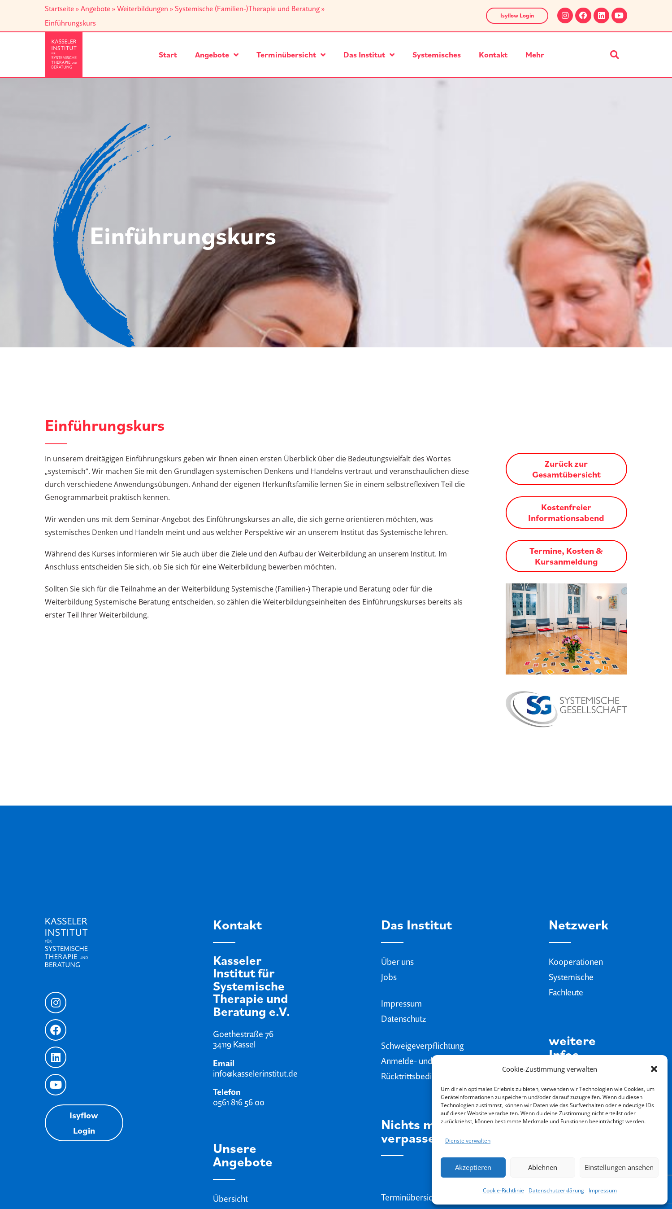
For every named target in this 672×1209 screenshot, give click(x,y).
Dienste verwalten (467, 1140)
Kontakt (493, 54)
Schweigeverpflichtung (422, 1045)
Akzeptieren (473, 1167)
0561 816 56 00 (238, 1102)
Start (168, 54)
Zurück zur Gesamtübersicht (566, 469)
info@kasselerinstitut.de (255, 1073)
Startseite (59, 8)
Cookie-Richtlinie (503, 1190)
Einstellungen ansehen (619, 1167)
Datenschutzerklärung (556, 1190)
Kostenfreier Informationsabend (566, 512)
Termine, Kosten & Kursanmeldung (566, 556)
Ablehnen (542, 1167)
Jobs (389, 977)
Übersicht (230, 1198)
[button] (654, 1068)
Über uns (397, 961)
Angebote (95, 8)
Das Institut (369, 54)
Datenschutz (403, 1018)
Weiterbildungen (142, 8)
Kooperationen (576, 961)
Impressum (603, 1190)
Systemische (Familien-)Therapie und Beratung (247, 8)
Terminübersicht (290, 54)
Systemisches (436, 54)
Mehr (534, 54)
